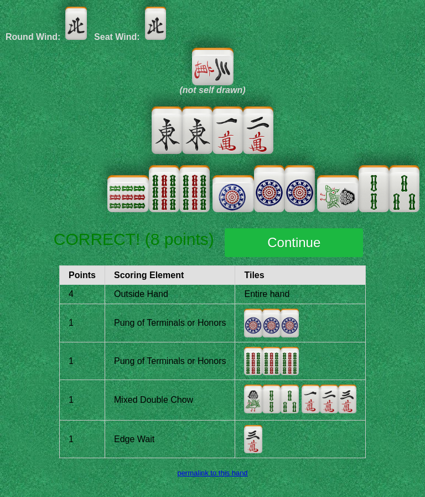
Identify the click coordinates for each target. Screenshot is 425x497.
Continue (293, 242)
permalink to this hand (212, 473)
